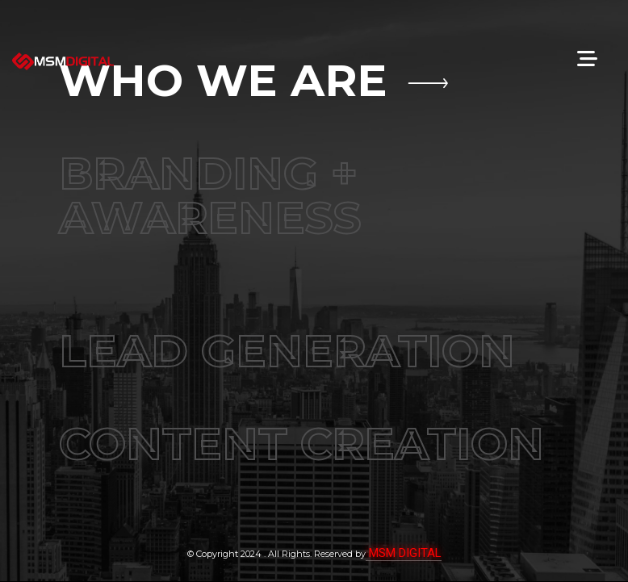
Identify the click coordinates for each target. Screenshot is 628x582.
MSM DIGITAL (404, 553)
